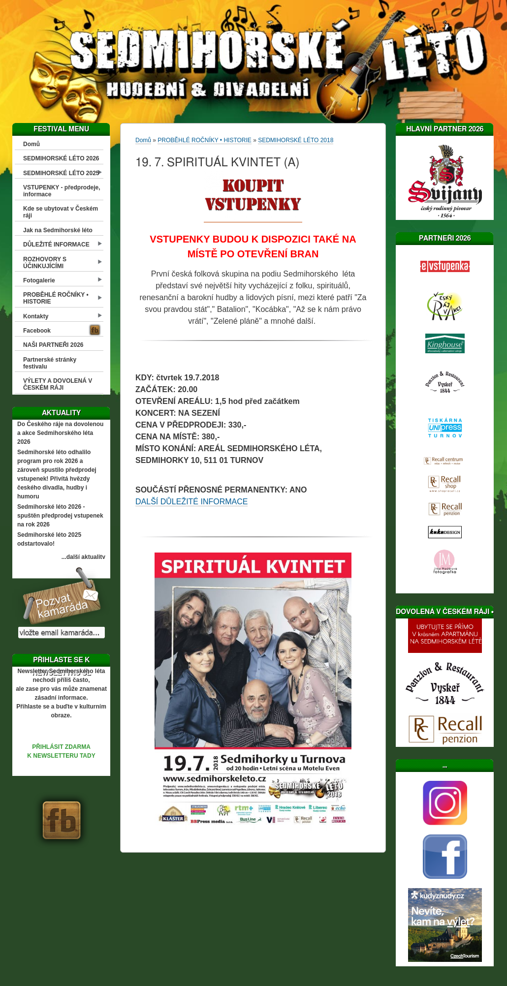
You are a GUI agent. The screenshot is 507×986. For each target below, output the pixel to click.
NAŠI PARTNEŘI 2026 (53, 344)
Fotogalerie (39, 280)
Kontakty (35, 316)
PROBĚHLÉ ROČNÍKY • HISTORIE (56, 298)
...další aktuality (83, 557)
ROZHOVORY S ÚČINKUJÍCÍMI (44, 263)
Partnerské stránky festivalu (49, 363)
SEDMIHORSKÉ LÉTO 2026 (61, 158)
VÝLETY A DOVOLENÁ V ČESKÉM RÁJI (57, 384)
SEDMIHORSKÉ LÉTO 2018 (295, 140)
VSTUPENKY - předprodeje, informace (61, 191)
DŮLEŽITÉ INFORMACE (56, 244)
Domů (31, 144)
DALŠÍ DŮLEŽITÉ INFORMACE (191, 501)
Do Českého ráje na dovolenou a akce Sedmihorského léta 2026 (60, 433)
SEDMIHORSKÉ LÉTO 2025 (61, 173)
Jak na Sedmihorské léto (58, 230)
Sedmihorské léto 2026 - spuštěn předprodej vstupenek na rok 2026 (60, 515)
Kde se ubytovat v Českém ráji (60, 212)
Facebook (37, 330)
